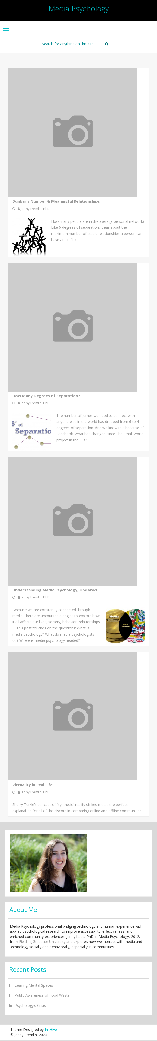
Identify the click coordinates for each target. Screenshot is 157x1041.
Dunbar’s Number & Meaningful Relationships (56, 201)
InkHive (51, 1029)
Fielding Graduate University (42, 941)
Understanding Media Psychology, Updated (54, 589)
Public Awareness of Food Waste (42, 995)
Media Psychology (79, 8)
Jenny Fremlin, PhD (35, 208)
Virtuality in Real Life (32, 784)
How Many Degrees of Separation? (46, 395)
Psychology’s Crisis (30, 1005)
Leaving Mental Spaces (34, 985)
